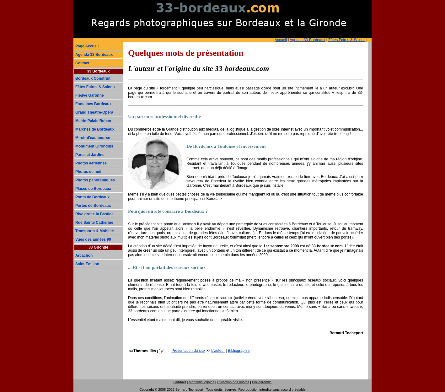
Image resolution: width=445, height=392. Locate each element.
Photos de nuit (88, 171)
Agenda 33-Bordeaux (307, 40)
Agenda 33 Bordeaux (94, 54)
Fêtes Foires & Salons (346, 40)
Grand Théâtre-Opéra (94, 112)
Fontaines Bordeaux (93, 104)
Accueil (281, 40)
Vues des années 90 (93, 239)
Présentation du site (188, 350)
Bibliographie (238, 350)
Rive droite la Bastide (94, 214)
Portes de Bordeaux (93, 205)
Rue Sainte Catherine (94, 222)
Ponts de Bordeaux (92, 197)
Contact (82, 63)
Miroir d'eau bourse (92, 138)
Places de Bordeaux (93, 188)
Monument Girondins (94, 146)
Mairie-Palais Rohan (93, 121)
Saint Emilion (87, 264)
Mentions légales (201, 382)
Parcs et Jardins (90, 155)
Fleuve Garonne (89, 95)
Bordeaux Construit (92, 78)
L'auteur (218, 350)
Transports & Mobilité (94, 231)
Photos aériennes (91, 163)
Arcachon (84, 255)
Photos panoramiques (95, 180)
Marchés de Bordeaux (95, 129)
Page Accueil (87, 46)
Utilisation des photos (233, 382)
